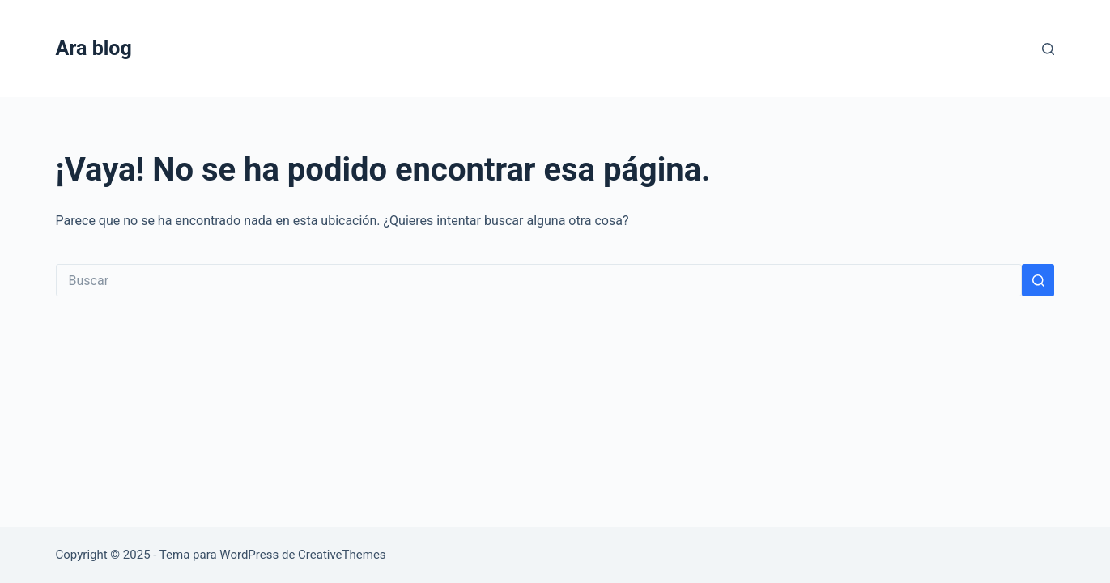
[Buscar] (1048, 49)
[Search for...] (539, 280)
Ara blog (94, 48)
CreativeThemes (342, 554)
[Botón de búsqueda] (1038, 280)
